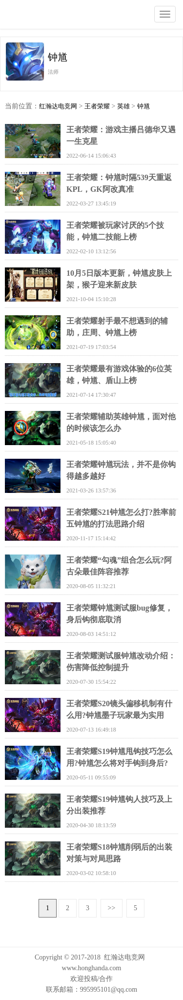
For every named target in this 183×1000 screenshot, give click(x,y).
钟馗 (143, 106)
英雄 (123, 106)
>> (112, 908)
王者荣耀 (97, 106)
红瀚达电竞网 (61, 14)
